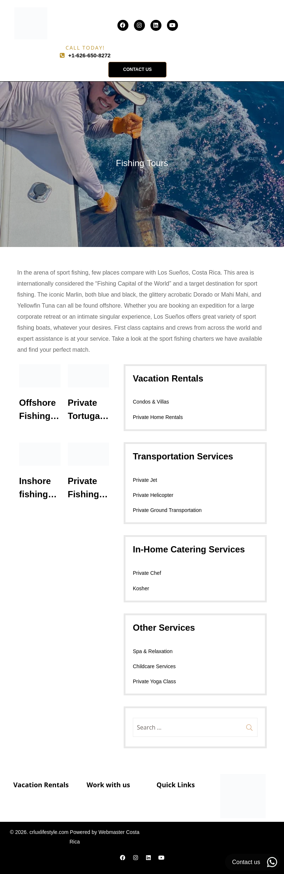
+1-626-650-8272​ (89, 55)
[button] (137, 69)
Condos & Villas (151, 402)
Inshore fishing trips (35, 494)
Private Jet (145, 480)
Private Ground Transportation (167, 510)
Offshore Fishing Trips (37, 416)
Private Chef (147, 573)
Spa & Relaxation (152, 651)
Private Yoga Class (154, 681)
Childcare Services (154, 666)
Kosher (141, 588)
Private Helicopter (153, 495)
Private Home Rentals (158, 417)
